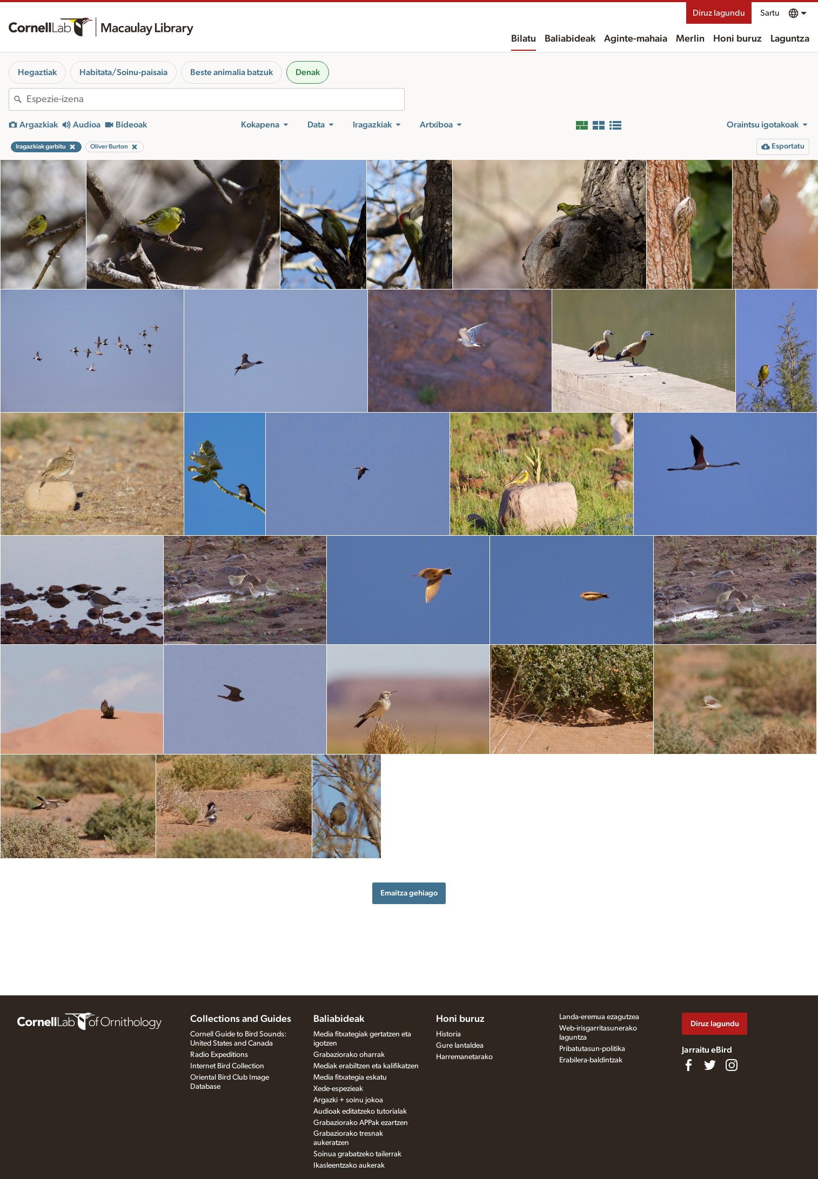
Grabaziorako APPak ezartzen (360, 1123)
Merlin (690, 39)
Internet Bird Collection (227, 1066)
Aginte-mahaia (635, 39)
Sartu (770, 13)
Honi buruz (737, 39)
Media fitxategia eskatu (350, 1077)
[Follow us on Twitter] (709, 1065)
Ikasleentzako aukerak (349, 1165)
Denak (308, 72)
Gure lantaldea (460, 1045)
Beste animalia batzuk (231, 72)
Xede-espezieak (338, 1089)
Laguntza (789, 39)
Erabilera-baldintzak (590, 1060)
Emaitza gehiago (409, 893)
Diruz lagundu (719, 13)
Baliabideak (570, 39)
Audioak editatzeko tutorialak (360, 1111)
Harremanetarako (464, 1057)
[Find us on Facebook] (688, 1065)
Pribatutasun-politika (592, 1049)
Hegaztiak (37, 72)
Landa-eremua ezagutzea (599, 1017)
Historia (448, 1034)
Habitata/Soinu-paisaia (123, 72)
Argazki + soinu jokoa (348, 1100)
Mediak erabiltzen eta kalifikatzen (366, 1066)
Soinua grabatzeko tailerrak (357, 1154)
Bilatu (523, 39)
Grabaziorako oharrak (349, 1055)
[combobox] (215, 99)
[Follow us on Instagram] (731, 1065)
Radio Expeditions (219, 1055)
